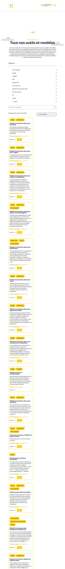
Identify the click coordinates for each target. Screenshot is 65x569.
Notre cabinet (29, 541)
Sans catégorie (34, 70)
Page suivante (52, 419)
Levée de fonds (34, 86)
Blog (43, 547)
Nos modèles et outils (48, 544)
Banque (34, 73)
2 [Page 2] (28, 419)
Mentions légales (28, 566)
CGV (22, 566)
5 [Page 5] (33, 419)
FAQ (26, 544)
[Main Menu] (10, 5)
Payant (35, 101)
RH (34, 95)
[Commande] (46, 114)
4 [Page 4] (31, 419)
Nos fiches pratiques (48, 541)
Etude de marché (34, 92)
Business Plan (34, 82)
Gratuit (34, 98)
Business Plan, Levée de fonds (34, 89)
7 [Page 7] (37, 419)
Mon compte (30, 550)
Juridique (34, 76)
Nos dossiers (46, 550)
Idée (34, 79)
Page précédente (13, 419)
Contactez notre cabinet (15, 560)
